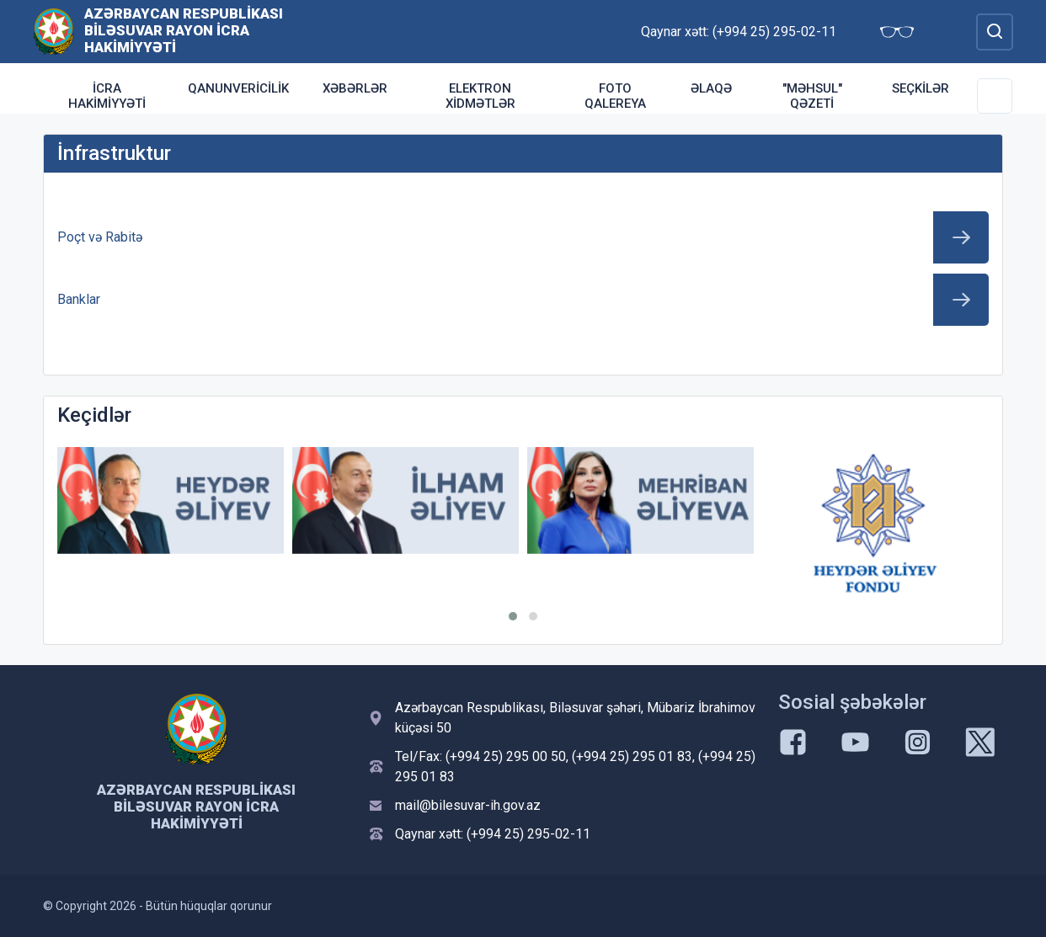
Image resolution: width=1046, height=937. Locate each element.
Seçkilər (920, 88)
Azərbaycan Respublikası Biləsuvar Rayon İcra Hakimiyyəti (183, 30)
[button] (513, 616)
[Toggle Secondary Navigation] (994, 95)
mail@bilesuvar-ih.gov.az (468, 805)
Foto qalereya (615, 96)
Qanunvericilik (238, 88)
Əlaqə (711, 88)
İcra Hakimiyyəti (107, 96)
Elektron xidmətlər (480, 96)
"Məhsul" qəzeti (812, 96)
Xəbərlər (355, 88)
